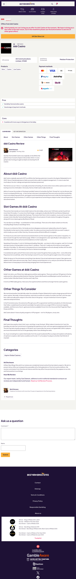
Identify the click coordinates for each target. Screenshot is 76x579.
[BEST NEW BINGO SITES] (27, 4)
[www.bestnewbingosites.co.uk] (14, 44)
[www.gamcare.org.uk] (38, 566)
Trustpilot (38, 540)
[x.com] (38, 575)
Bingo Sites (22, 10)
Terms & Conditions (38, 497)
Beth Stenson (13, 149)
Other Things (41, 137)
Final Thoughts (55, 137)
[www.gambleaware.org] (38, 557)
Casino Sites (42, 11)
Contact (38, 485)
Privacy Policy (38, 503)
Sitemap (38, 491)
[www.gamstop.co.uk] (38, 571)
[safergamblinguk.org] (38, 562)
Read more (9, 397)
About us (38, 515)
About (6, 137)
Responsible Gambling (38, 509)
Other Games (28, 137)
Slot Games (16, 137)
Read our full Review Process (41, 381)
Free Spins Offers (53, 11)
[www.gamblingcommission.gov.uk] (38, 553)
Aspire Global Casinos (12, 355)
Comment (4, 426)
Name (3, 445)
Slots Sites (32, 10)
